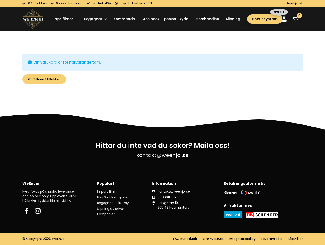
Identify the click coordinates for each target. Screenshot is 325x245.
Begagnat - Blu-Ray (113, 203)
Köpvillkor (295, 239)
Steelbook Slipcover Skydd (165, 19)
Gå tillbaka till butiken (44, 79)
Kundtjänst (295, 3)
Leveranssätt (271, 239)
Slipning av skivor (110, 209)
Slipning (233, 19)
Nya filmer (63, 19)
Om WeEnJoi (213, 239)
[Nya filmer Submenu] (75, 19)
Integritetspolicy (242, 239)
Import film (106, 191)
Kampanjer (106, 214)
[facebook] (26, 211)
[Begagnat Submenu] (104, 19)
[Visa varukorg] (296, 19)
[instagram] (38, 211)
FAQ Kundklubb (185, 239)
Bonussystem (265, 19)
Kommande (124, 19)
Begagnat (93, 19)
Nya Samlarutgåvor (112, 197)
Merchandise (207, 19)
